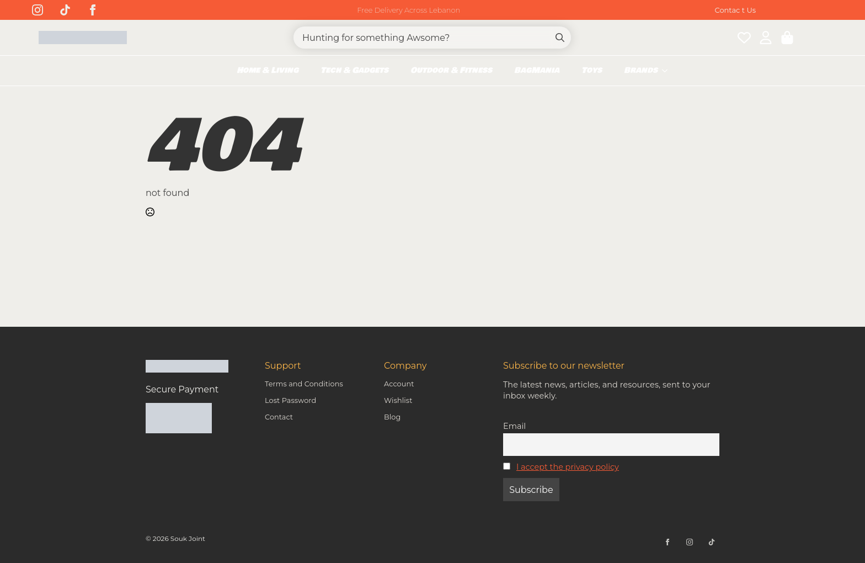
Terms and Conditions (304, 384)
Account (399, 384)
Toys (591, 70)
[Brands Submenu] (668, 71)
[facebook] (93, 10)
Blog (392, 417)
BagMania (536, 70)
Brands (641, 70)
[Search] (560, 37)
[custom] (65, 10)
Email (514, 426)
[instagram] (37, 10)
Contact (279, 417)
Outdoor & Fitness (451, 70)
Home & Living (267, 70)
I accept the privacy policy (567, 467)
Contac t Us (735, 10)
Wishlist (398, 400)
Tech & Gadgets (354, 70)
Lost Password (290, 400)
